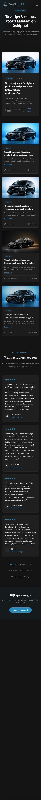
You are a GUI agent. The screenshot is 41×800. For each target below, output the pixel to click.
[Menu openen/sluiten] (37, 5)
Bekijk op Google (17, 417)
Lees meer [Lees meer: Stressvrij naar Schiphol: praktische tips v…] (31, 110)
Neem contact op (20, 610)
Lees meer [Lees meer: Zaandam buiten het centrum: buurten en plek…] (20, 273)
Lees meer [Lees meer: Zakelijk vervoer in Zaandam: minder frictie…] (20, 165)
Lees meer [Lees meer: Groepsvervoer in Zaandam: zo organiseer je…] (20, 219)
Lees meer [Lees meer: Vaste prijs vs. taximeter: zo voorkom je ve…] (20, 328)
